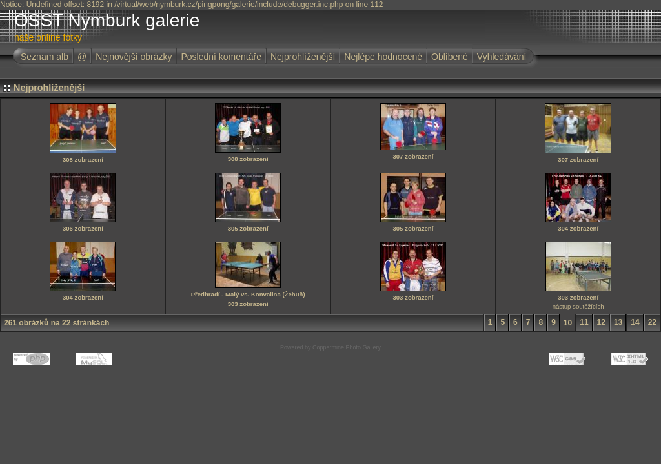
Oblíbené (449, 57)
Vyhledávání (502, 57)
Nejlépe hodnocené (383, 57)
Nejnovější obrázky (134, 57)
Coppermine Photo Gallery (346, 347)
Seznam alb (44, 57)
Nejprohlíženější (302, 57)
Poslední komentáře (221, 57)
